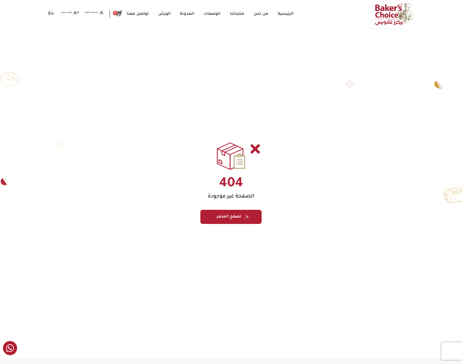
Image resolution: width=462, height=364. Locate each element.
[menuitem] (51, 14)
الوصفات (233, 14)
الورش (185, 14)
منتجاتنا (258, 14)
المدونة (208, 14)
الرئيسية (306, 14)
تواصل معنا (159, 14)
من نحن (282, 14)
